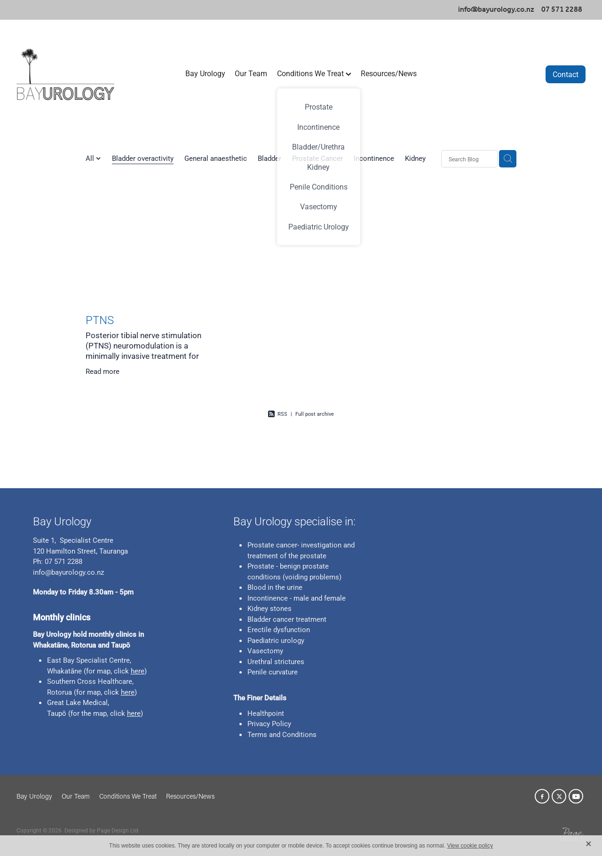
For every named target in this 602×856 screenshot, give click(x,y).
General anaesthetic (215, 158)
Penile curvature (272, 671)
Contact (565, 74)
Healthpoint (265, 713)
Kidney (415, 158)
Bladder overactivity (143, 158)
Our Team (251, 73)
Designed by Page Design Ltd (101, 830)
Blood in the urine (274, 587)
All (91, 158)
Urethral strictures (275, 661)
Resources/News (389, 73)
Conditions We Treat (314, 73)
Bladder (269, 158)
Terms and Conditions (282, 734)
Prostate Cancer (317, 158)
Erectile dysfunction (278, 629)
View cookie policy (470, 845)
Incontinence (374, 158)
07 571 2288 (62, 561)
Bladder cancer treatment (286, 619)
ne (78, 670)
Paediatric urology (275, 640)
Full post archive (314, 413)
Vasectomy (265, 650)
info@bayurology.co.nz (496, 9)
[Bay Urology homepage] (73, 74)
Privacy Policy (269, 723)
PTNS (100, 319)
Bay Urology (205, 73)
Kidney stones (269, 608)
